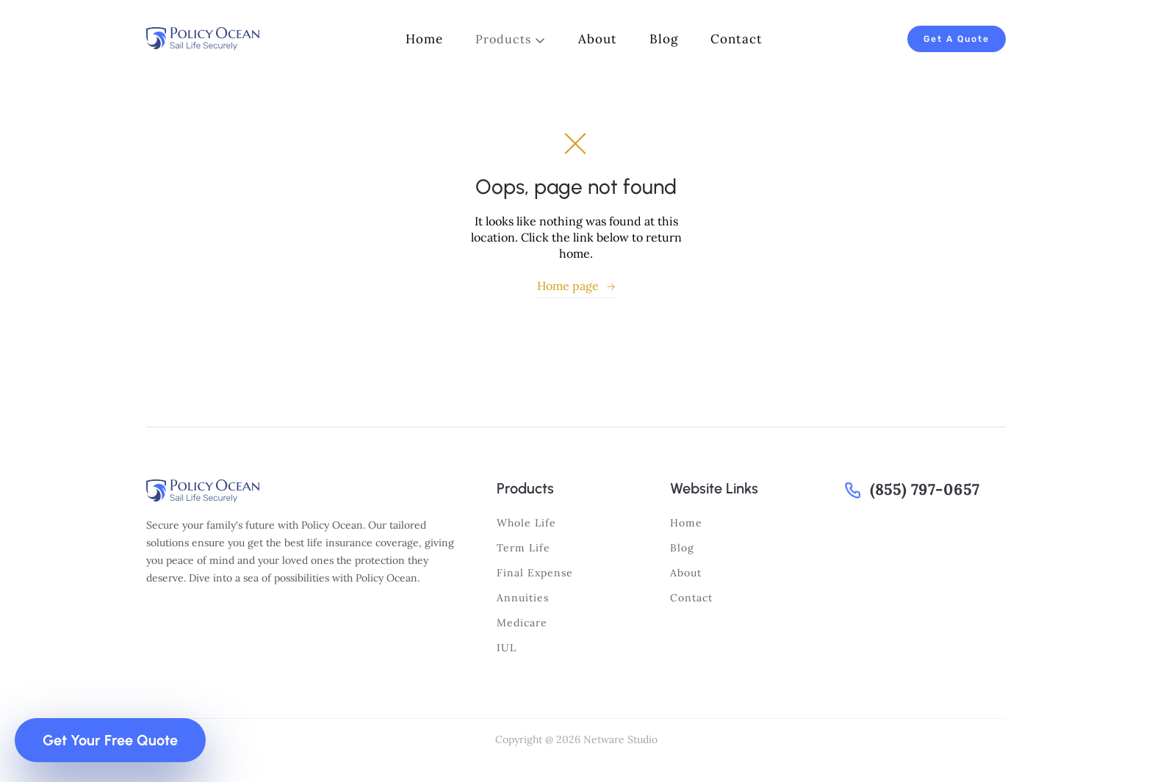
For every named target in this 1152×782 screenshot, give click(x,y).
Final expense (535, 572)
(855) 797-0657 (924, 490)
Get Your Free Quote (110, 740)
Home (686, 522)
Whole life (526, 522)
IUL (506, 647)
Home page (576, 285)
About (686, 572)
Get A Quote (957, 39)
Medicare (522, 622)
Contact (691, 597)
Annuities (523, 597)
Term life (523, 547)
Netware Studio (620, 739)
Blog (682, 547)
